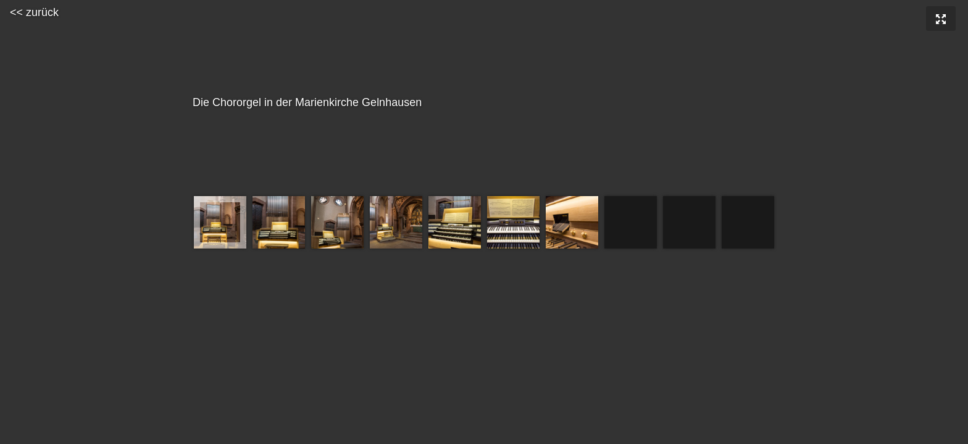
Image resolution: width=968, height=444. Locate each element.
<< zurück (34, 12)
